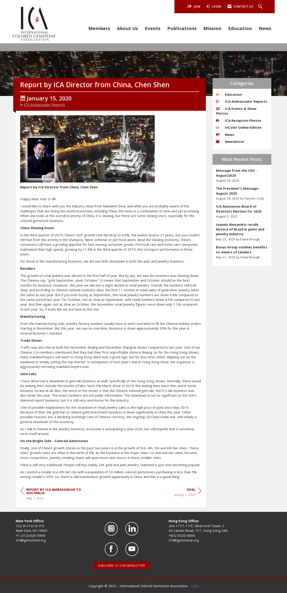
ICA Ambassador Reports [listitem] (241, 101)
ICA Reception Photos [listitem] (238, 120)
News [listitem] (225, 134)
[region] (187, 492)
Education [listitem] (229, 94)
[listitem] (242, 175)
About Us (127, 28)
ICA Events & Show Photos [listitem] (236, 110)
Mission (212, 28)
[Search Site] (260, 6)
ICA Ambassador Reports (44, 104)
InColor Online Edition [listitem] (238, 127)
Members (99, 28)
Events (153, 28)
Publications (182, 28)
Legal (194, 586)
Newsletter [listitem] (230, 141)
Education (240, 28)
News (265, 28)
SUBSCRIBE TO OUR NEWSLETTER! (121, 565)
